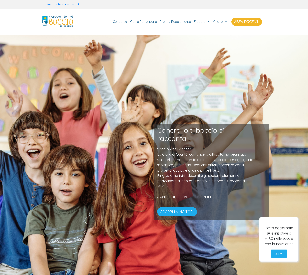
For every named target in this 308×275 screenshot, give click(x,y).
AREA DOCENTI (246, 21)
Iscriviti (279, 257)
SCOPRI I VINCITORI (177, 211)
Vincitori (219, 22)
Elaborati (200, 22)
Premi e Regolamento (175, 22)
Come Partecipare (143, 22)
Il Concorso (119, 22)
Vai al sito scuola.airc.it (63, 4)
